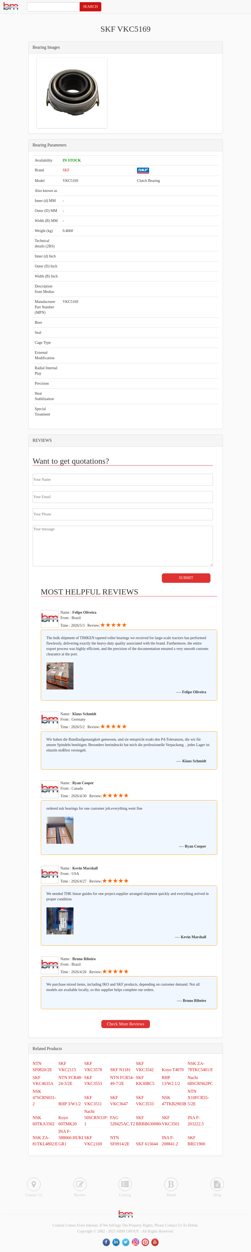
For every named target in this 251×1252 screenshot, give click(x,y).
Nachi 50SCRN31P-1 (96, 1117)
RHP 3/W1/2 (69, 1103)
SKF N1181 (120, 1069)
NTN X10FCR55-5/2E (198, 1097)
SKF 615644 (147, 1144)
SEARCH (90, 7)
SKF (66, 170)
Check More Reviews (125, 1024)
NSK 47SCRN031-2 (44, 1097)
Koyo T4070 (173, 1069)
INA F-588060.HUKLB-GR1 (73, 1137)
